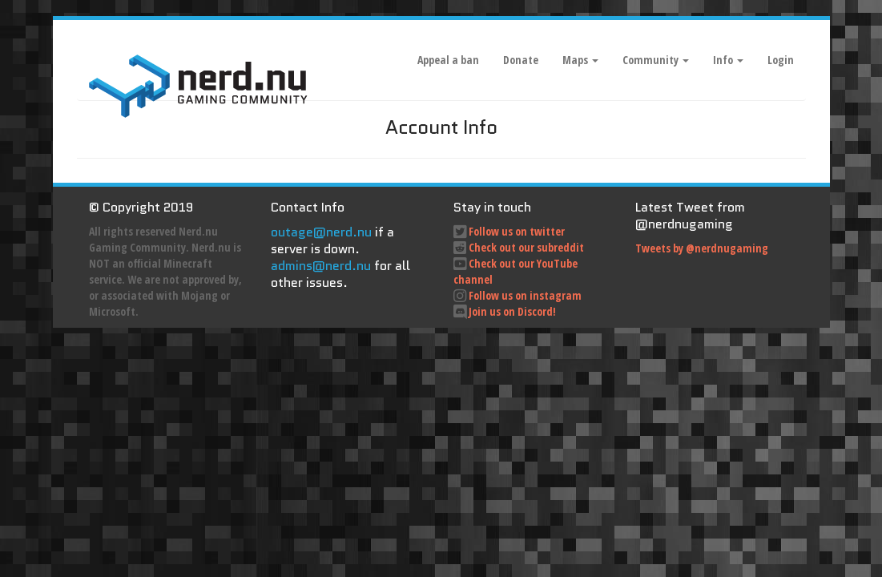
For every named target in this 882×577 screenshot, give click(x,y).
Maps (580, 59)
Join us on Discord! (512, 311)
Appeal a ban (448, 59)
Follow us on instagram (525, 295)
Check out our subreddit (526, 247)
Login (780, 59)
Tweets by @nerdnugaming (701, 248)
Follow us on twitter (517, 231)
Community (655, 59)
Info (728, 59)
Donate (520, 59)
